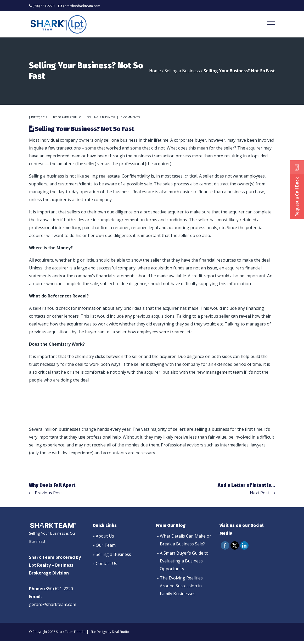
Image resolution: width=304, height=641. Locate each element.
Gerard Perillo (69, 117)
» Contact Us (105, 563)
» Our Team (104, 545)
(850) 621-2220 (43, 5)
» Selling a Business (112, 554)
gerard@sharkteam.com (81, 5)
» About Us (103, 536)
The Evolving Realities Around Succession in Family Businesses (181, 585)
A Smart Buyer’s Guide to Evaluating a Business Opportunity (184, 561)
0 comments (130, 117)
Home (155, 71)
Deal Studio (120, 631)
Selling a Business (182, 71)
